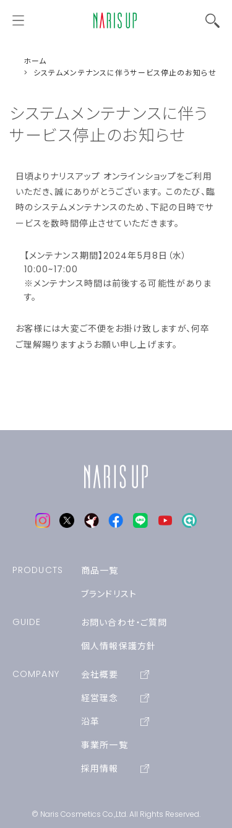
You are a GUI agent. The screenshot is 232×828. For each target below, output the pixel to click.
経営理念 (115, 698)
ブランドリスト (109, 594)
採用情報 (115, 768)
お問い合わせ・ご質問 (124, 622)
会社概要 (115, 674)
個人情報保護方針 (118, 646)
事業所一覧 (104, 745)
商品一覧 (99, 570)
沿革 (115, 721)
